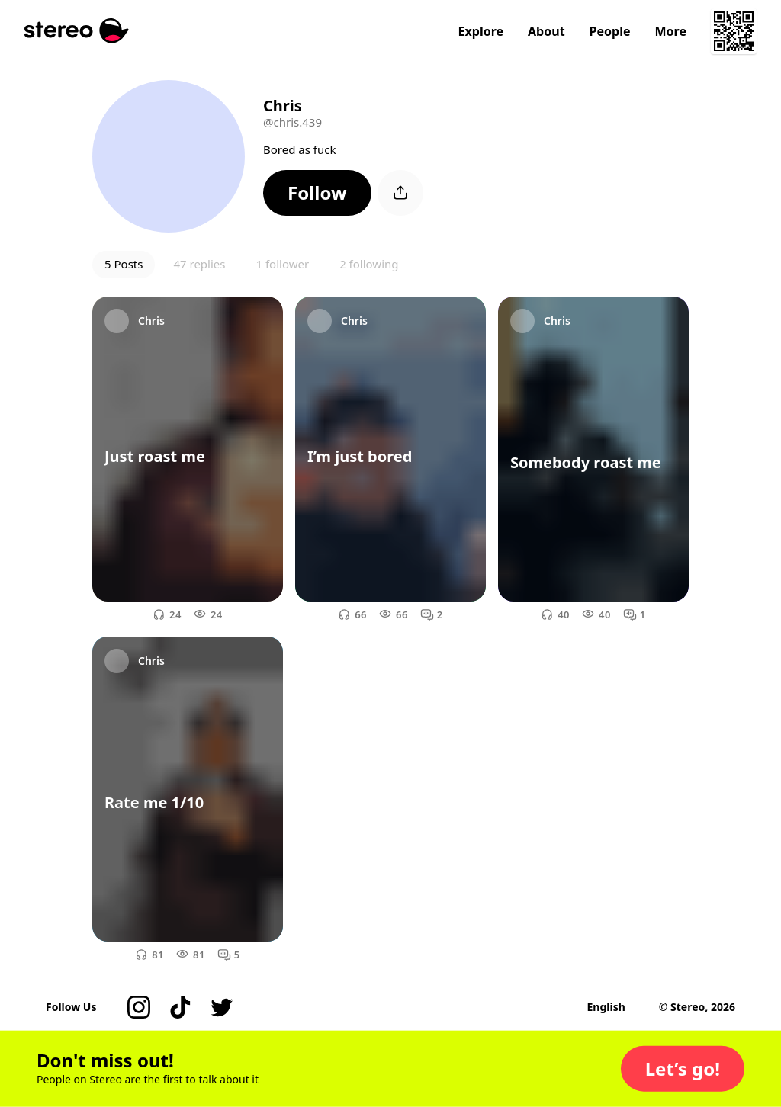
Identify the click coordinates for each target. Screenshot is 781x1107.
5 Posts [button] (123, 263)
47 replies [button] (199, 263)
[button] (317, 193)
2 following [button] (368, 263)
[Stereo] (76, 30)
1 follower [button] (282, 263)
